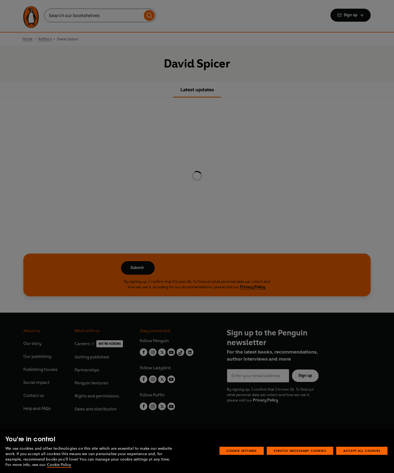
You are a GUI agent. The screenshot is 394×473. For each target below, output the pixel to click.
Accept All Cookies (361, 451)
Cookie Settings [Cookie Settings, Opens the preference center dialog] (242, 451)
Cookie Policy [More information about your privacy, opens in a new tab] (59, 464)
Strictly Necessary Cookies (300, 451)
